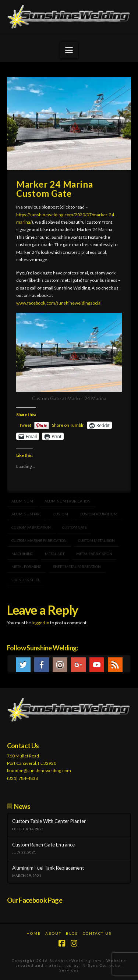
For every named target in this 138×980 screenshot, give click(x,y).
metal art (54, 553)
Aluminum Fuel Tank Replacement (48, 868)
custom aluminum (98, 514)
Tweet (25, 425)
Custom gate (74, 527)
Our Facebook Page (34, 900)
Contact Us (97, 933)
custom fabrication (31, 527)
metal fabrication (94, 553)
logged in (40, 622)
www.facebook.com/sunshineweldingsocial (59, 303)
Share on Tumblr (68, 425)
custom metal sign (96, 540)
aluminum (22, 501)
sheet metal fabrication (77, 566)
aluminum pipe (26, 514)
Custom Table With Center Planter (49, 821)
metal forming (26, 566)
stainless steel (25, 580)
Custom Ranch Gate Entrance (43, 845)
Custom (60, 514)
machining (22, 553)
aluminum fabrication (68, 501)
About (53, 933)
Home (33, 933)
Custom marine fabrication (39, 540)
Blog (72, 933)
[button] (69, 50)
